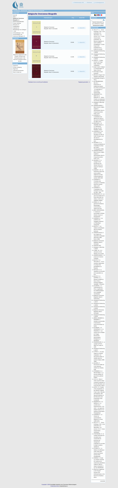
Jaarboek (15, 28)
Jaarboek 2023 (97, 245)
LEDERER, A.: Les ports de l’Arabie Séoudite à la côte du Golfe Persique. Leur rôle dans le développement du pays (99, 136)
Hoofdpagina (16, 10)
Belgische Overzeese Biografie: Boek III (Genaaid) (99, 242)
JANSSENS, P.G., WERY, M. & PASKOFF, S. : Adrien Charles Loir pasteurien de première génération (99, 97)
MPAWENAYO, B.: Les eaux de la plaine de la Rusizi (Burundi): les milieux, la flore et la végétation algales (99, 197)
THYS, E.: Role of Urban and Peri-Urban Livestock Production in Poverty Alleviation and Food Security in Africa (99, 382)
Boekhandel (24, 10)
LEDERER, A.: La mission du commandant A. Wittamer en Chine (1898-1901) (98, 418)
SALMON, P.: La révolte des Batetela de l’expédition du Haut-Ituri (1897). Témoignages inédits (99, 146)
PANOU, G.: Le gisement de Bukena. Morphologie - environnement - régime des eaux (99, 205)
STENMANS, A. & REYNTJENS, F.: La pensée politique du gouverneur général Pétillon (98, 374)
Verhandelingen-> (17, 32)
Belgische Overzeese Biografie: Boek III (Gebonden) (99, 297)
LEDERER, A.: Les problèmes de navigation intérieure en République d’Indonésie (98, 221)
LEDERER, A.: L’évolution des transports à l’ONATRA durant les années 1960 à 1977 (99, 183)
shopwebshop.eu (63, 486)
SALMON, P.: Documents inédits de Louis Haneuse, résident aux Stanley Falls (99, 366)
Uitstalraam (16, 38)
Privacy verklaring (17, 67)
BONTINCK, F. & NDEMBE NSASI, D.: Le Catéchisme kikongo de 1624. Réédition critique (99, 126)
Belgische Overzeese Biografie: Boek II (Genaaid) (99, 311)
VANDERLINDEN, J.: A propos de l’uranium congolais (99, 257)
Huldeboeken (16, 26)
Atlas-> (15, 16)
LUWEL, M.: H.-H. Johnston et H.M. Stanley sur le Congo (99, 252)
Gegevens (15, 65)
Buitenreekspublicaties (18, 21)
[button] (78, 2)
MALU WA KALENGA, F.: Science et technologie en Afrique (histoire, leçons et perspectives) (99, 213)
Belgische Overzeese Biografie (36, 10)
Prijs (73, 17)
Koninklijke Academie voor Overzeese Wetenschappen (63, 484)
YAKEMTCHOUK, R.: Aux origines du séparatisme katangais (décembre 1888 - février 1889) (99, 236)
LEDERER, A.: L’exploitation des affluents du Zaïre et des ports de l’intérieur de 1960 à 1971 (99, 118)
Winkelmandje (94, 27)
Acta (14, 15)
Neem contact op (17, 72)
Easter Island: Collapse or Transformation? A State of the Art (99, 68)
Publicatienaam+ (48, 17)
